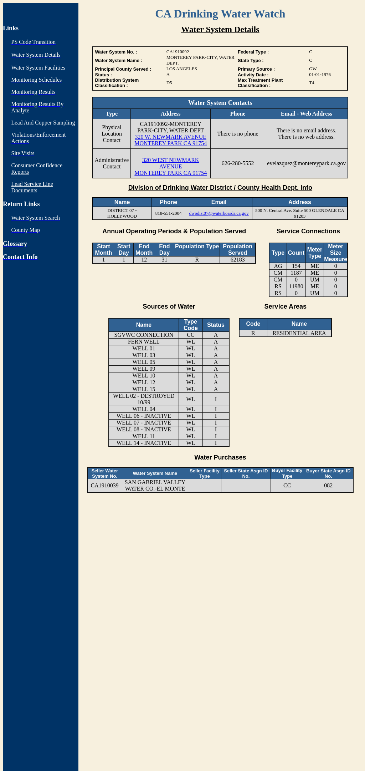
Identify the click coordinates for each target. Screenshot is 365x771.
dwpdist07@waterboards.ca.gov (218, 213)
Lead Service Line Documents (32, 187)
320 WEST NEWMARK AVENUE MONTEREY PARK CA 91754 (170, 166)
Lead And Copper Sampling (43, 123)
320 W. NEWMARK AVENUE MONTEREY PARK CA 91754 (170, 140)
